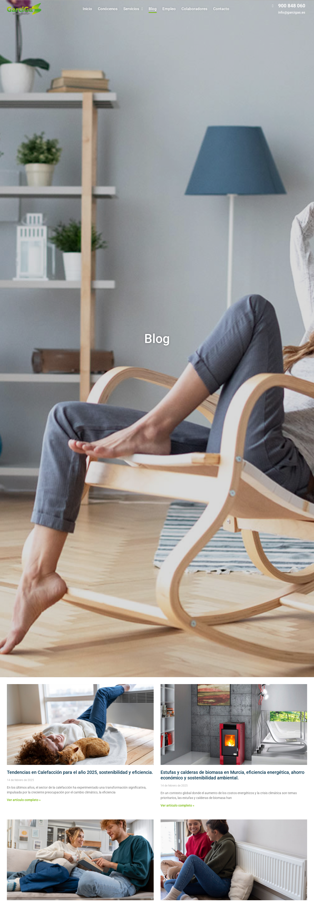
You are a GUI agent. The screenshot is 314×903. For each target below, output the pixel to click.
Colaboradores (194, 8)
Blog (153, 8)
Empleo (169, 8)
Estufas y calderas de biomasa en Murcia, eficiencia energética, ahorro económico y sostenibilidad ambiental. (232, 775)
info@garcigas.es (291, 12)
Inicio (87, 8)
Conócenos (108, 8)
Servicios (133, 9)
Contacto (221, 8)
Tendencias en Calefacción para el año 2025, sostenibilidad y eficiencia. (80, 772)
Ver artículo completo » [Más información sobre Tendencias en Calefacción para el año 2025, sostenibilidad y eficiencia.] (24, 800)
